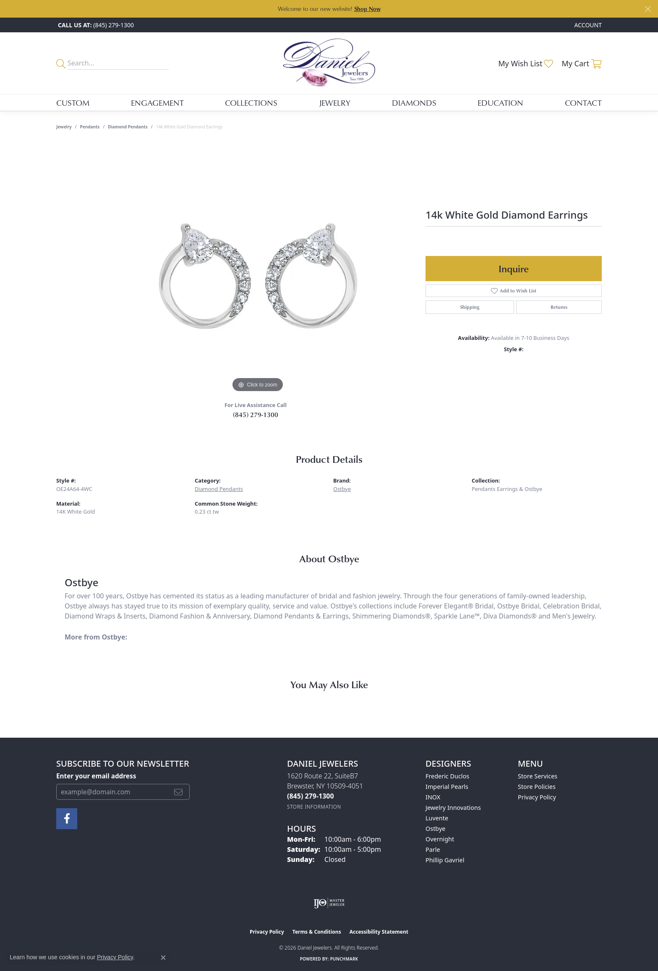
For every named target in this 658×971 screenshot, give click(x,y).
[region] (258, 268)
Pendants (90, 127)
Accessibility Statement (379, 931)
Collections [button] (251, 102)
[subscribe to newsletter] (178, 791)
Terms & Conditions (316, 931)
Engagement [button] (157, 102)
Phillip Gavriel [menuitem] (445, 860)
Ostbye (342, 489)
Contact (583, 102)
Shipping (469, 307)
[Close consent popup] (163, 957)
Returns (559, 307)
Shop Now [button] (367, 9)
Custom (72, 102)
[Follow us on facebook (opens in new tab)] (66, 818)
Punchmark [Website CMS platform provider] (344, 959)
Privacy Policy (537, 797)
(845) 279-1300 (255, 414)
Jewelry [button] (334, 102)
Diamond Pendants (128, 127)
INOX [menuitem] (433, 797)
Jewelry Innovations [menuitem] (453, 808)
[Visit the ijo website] (329, 903)
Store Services (537, 776)
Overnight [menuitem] (440, 839)
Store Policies (537, 787)
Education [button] (500, 102)
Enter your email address (96, 776)
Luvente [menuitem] (437, 818)
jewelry (64, 127)
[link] (95, 25)
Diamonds (414, 102)
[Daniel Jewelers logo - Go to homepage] (329, 63)
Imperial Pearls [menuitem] (447, 787)
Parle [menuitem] (433, 850)
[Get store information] (314, 806)
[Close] (647, 9)
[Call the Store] (310, 796)
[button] (587, 25)
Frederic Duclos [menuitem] (447, 776)
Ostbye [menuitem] (435, 829)
